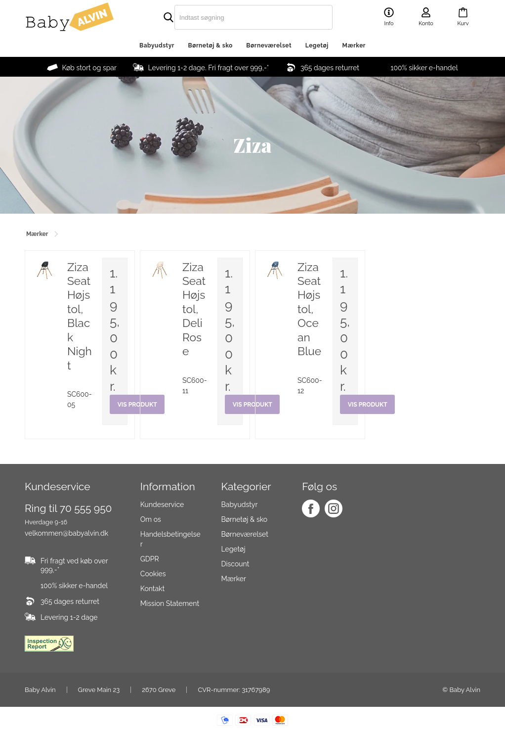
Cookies (153, 574)
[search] (233, 17)
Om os (150, 520)
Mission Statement (169, 604)
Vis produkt (367, 404)
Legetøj (317, 45)
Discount (235, 564)
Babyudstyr (156, 45)
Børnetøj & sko (210, 45)
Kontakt (152, 589)
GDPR (149, 559)
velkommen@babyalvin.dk (66, 533)
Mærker (354, 45)
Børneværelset (269, 45)
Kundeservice (162, 505)
